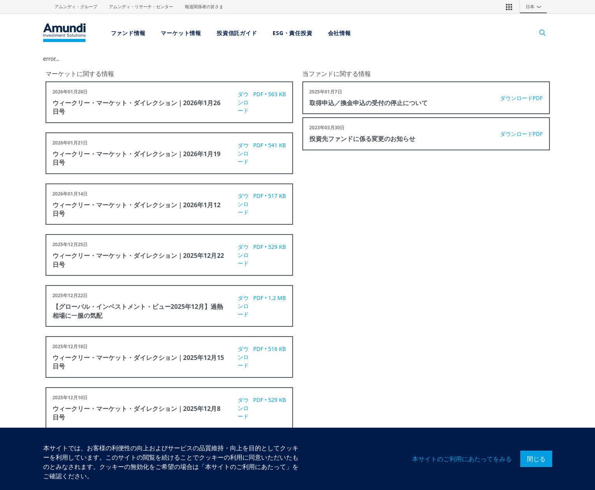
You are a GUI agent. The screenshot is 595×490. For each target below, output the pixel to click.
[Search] (538, 33)
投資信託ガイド (237, 33)
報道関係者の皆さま (204, 6)
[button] (509, 6)
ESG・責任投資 (292, 33)
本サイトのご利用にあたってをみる (462, 459)
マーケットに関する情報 (80, 73)
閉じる (536, 459)
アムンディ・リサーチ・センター (141, 6)
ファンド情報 (128, 33)
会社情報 (339, 33)
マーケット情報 (181, 33)
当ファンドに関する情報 (336, 73)
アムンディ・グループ (75, 6)
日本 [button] (535, 6)
